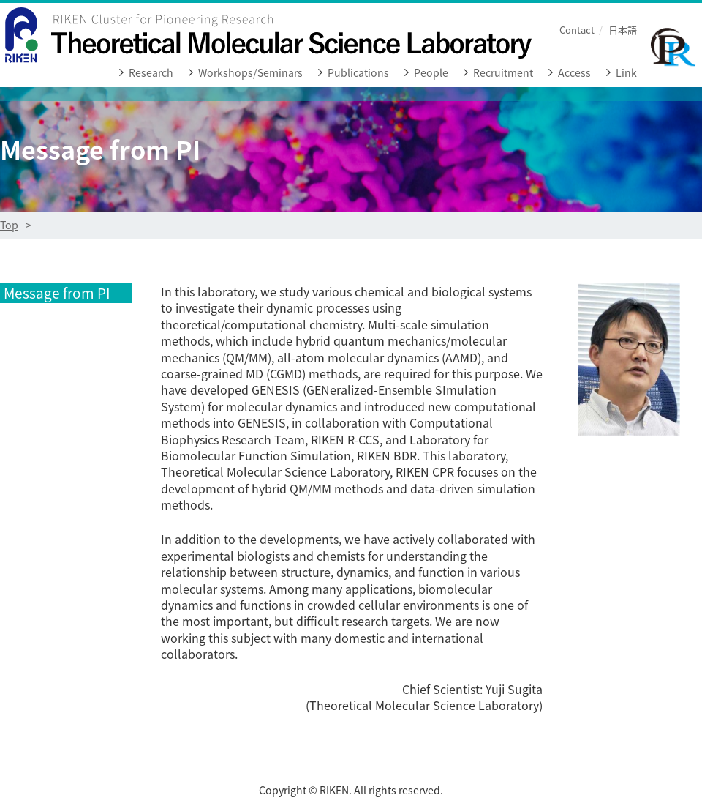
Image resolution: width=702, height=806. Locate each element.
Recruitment (503, 73)
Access (574, 73)
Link (626, 73)
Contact (577, 30)
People (431, 73)
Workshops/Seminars (250, 73)
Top (9, 225)
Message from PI (57, 293)
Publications (358, 73)
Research (151, 73)
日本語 (622, 30)
